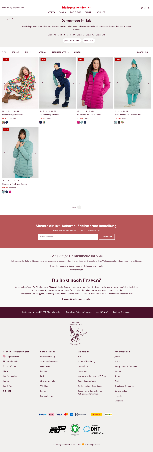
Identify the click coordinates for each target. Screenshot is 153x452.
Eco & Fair (7, 386)
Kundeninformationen (87, 381)
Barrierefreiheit (46, 395)
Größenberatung (47, 356)
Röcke (117, 376)
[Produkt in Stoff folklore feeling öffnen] (3, 122)
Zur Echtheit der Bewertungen (90, 386)
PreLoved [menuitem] (101, 12)
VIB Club (44, 386)
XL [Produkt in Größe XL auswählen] (15, 111)
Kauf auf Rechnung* (122, 312)
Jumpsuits (88, 40)
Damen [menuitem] (62, 12)
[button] (4, 83)
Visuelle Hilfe (10, 361)
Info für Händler (10, 376)
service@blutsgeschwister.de (53, 293)
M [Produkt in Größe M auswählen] (9, 111)
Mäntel (117, 361)
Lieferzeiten (45, 366)
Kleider (118, 371)
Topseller (118, 395)
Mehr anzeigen (76, 269)
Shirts (117, 381)
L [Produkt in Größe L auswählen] (11, 111)
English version (11, 356)
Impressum (82, 371)
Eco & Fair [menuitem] (75, 12)
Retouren (44, 371)
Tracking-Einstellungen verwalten (76, 298)
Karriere (6, 381)
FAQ (42, 376)
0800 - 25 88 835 (54, 290)
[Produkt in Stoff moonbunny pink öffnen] (78, 122)
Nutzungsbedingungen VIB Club (92, 376)
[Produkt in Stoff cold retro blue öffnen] (81, 122)
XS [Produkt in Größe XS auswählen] (3, 111)
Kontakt (43, 390)
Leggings (119, 400)
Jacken (117, 356)
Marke (5, 371)
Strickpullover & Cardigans (126, 366)
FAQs (51, 287)
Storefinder (9, 366)
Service (5, 8)
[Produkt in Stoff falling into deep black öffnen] (119, 122)
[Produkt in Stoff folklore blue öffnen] (6, 122)
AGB (79, 356)
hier (130, 293)
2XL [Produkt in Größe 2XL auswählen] (17, 111)
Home (4, 19)
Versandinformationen (49, 361)
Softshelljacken (121, 390)
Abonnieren (106, 237)
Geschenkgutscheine (49, 381)
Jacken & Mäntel (72, 40)
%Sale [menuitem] (88, 12)
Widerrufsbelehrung (86, 361)
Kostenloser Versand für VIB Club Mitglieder (41, 312)
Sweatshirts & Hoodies (124, 386)
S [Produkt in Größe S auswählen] (6, 111)
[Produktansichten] (20, 83)
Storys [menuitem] (51, 12)
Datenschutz (83, 366)
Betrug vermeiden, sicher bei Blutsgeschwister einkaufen (90, 392)
